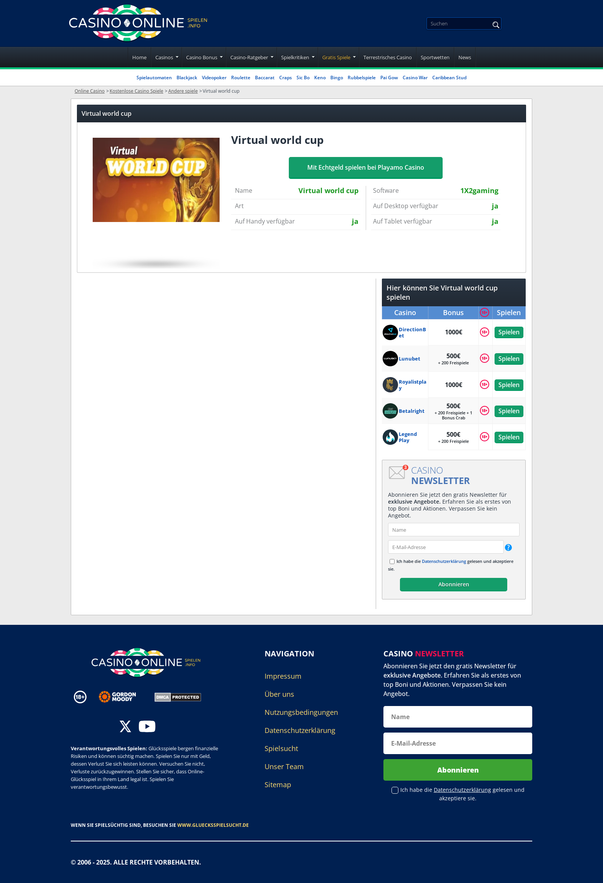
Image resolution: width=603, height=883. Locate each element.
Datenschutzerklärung (444, 561)
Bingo (336, 77)
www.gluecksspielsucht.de (213, 825)
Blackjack (187, 77)
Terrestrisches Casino (387, 57)
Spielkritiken (295, 57)
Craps (285, 77)
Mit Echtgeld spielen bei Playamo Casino (365, 167)
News (464, 57)
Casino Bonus (201, 57)
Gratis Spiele (336, 57)
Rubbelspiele (362, 77)
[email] (446, 547)
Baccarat (265, 77)
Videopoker (214, 77)
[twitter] (125, 727)
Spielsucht (281, 748)
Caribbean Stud (449, 77)
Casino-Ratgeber (249, 57)
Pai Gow (389, 77)
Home (139, 57)
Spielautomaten (154, 77)
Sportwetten (435, 57)
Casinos (164, 57)
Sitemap (278, 784)
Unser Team (284, 766)
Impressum (283, 676)
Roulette (240, 77)
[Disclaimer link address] (123, 696)
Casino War (415, 77)
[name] (454, 529)
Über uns (279, 694)
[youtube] (147, 727)
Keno (320, 77)
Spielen (509, 332)
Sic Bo (303, 77)
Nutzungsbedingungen (301, 712)
